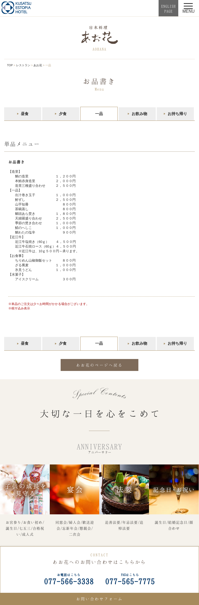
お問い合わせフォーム (99, 599)
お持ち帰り (177, 113)
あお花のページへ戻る (99, 365)
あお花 (37, 65)
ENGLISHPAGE (168, 8)
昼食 (25, 113)
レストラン (23, 65)
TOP (10, 65)
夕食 (63, 113)
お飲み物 (139, 113)
